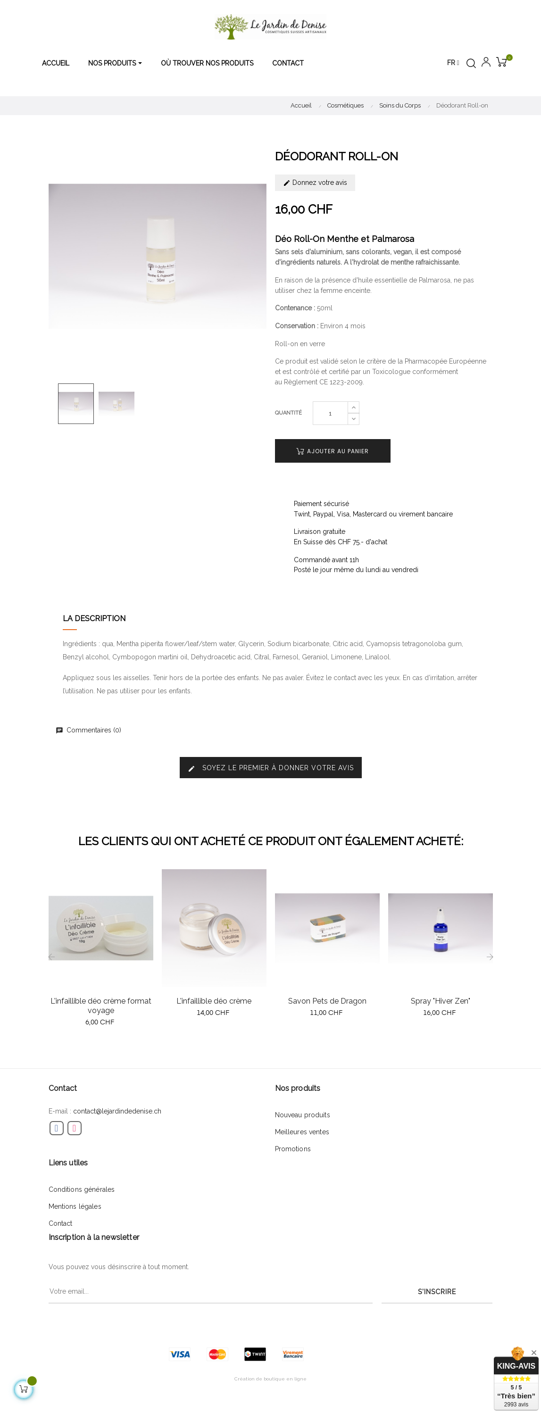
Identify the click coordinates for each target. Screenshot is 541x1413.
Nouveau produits (302, 1115)
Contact (61, 1223)
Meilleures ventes (302, 1132)
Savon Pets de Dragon (327, 1001)
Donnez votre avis (315, 183)
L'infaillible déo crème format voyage (100, 1006)
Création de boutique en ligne (270, 1378)
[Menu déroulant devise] (453, 63)
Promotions (293, 1149)
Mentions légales (75, 1206)
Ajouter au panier (332, 451)
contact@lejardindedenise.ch (117, 1111)
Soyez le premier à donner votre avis (271, 768)
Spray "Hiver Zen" (440, 1001)
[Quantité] (330, 413)
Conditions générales (82, 1189)
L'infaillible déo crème (213, 1001)
